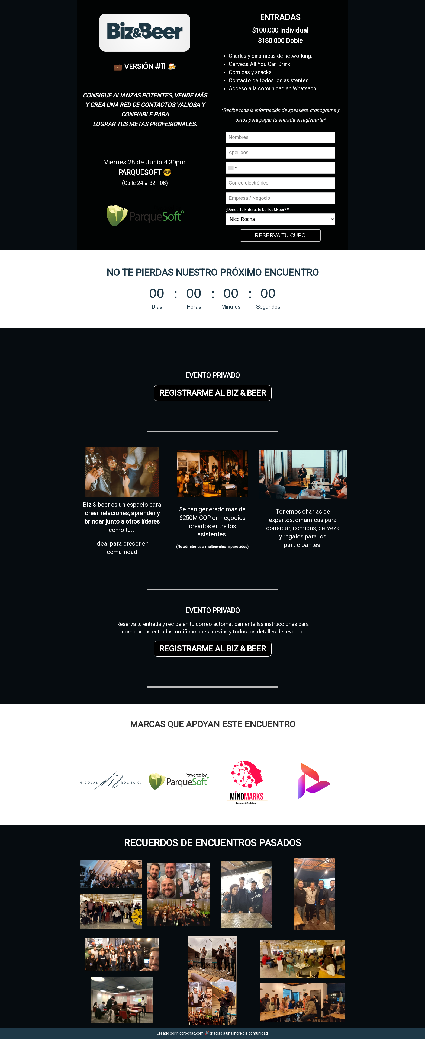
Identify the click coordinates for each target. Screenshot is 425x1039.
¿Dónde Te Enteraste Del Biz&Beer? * (257, 209)
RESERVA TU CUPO (280, 235)
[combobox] (232, 167)
